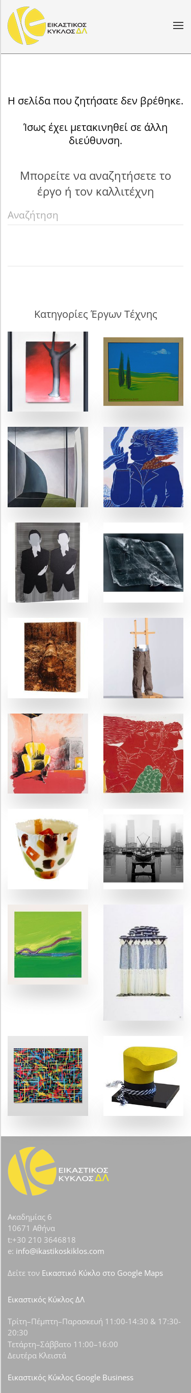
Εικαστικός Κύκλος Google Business (70, 1377)
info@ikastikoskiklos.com (60, 1251)
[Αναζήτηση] (95, 215)
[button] (178, 25)
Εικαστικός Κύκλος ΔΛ (46, 1299)
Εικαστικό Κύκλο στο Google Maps (102, 1273)
